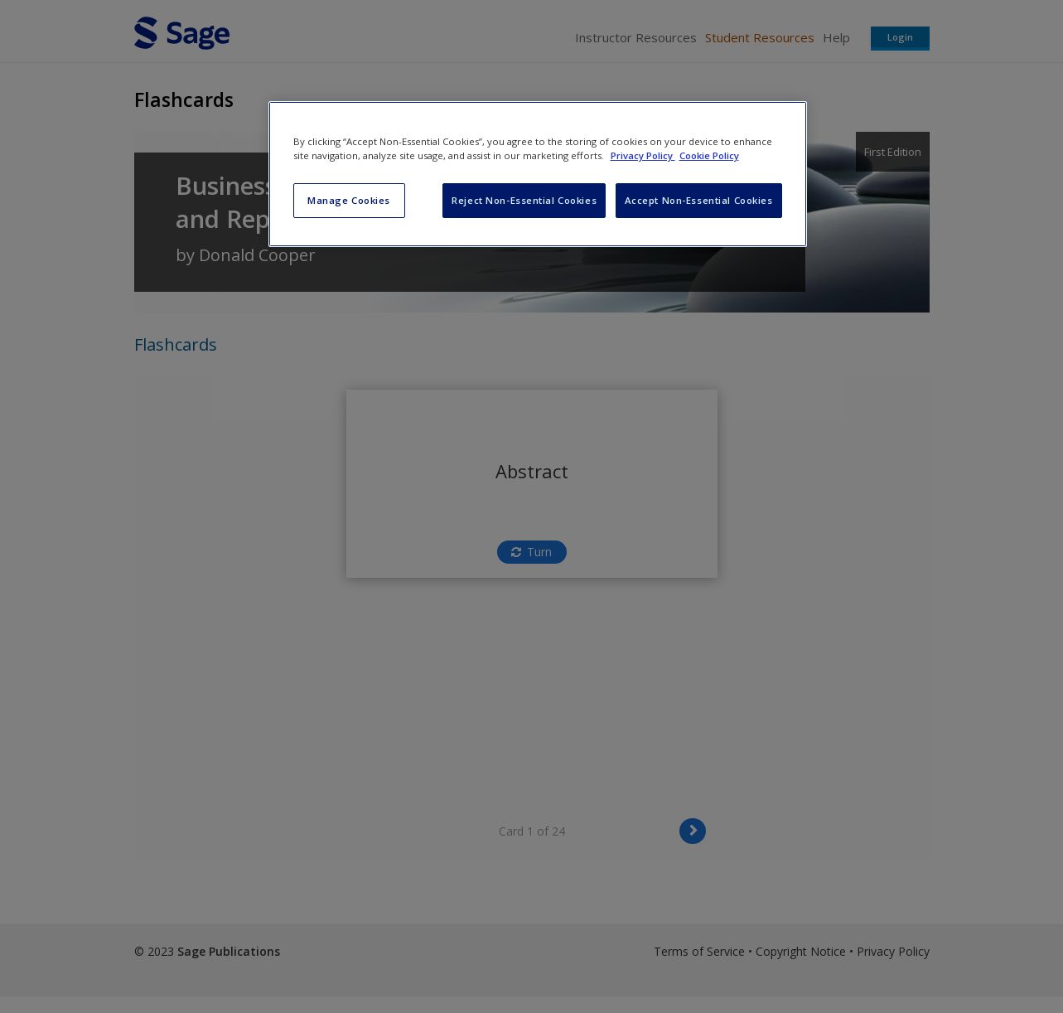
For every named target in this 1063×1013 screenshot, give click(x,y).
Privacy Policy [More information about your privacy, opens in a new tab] (643, 155)
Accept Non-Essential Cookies (699, 200)
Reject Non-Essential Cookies (524, 200)
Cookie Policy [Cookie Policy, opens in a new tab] (709, 155)
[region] (537, 174)
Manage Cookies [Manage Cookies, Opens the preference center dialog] (348, 200)
